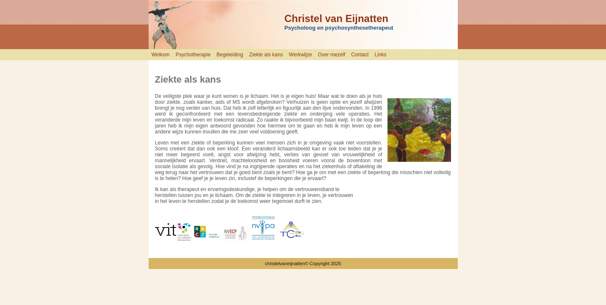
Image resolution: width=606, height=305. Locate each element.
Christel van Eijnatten (336, 18)
